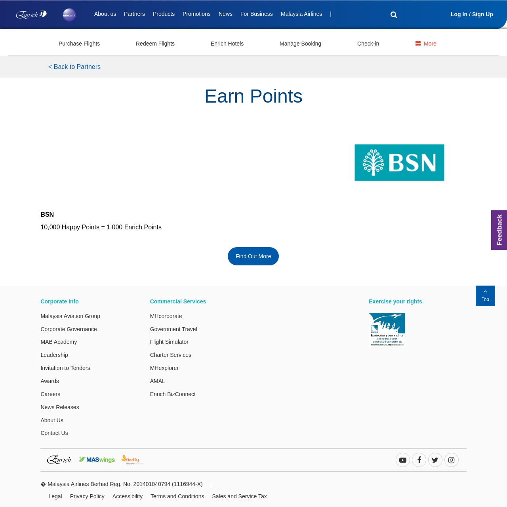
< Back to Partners (74, 66)
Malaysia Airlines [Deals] (301, 14)
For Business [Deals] (256, 14)
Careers (50, 394)
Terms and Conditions (177, 496)
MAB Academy (58, 342)
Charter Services (170, 355)
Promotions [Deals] (197, 14)
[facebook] (419, 460)
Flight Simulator (169, 342)
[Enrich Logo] (32, 13)
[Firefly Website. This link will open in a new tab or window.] (135, 459)
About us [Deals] (105, 14)
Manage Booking (300, 43)
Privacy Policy (87, 496)
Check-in (368, 43)
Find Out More (253, 256)
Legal (55, 496)
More (426, 43)
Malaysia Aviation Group (70, 316)
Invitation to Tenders (65, 368)
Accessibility (127, 496)
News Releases (59, 407)
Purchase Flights (79, 43)
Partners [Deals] (134, 14)
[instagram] (451, 460)
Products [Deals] (164, 14)
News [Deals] (226, 14)
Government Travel (173, 329)
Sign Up (482, 14)
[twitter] (435, 460)
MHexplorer (164, 368)
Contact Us (54, 433)
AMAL (157, 381)
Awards (49, 381)
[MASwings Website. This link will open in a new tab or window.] (100, 459)
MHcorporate (166, 316)
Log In (459, 14)
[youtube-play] (403, 460)
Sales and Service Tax (239, 496)
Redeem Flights (155, 43)
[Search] (389, 15)
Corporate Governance (68, 329)
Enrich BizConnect (173, 394)
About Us (51, 420)
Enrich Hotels (227, 43)
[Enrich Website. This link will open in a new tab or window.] (62, 459)
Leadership (54, 355)
